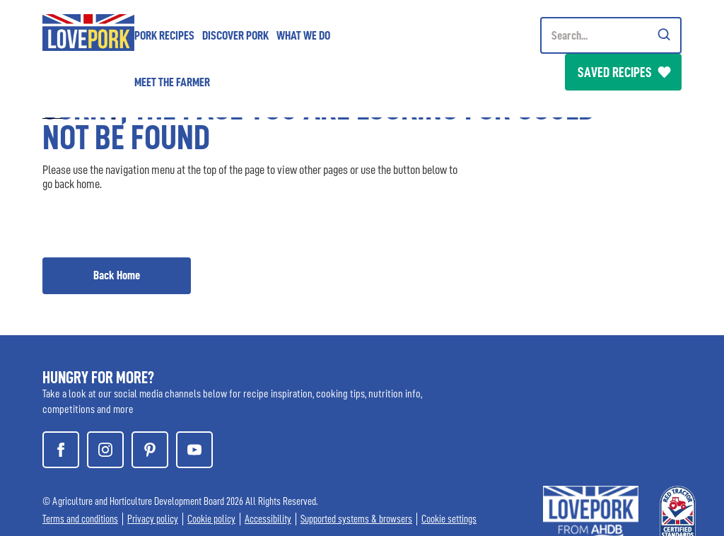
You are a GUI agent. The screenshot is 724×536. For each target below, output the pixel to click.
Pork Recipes (164, 35)
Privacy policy (152, 519)
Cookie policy (211, 519)
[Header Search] (611, 35)
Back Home (116, 275)
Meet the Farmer (172, 82)
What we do (303, 35)
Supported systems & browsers (356, 519)
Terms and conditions (80, 519)
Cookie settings (449, 519)
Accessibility (268, 519)
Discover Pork (235, 35)
